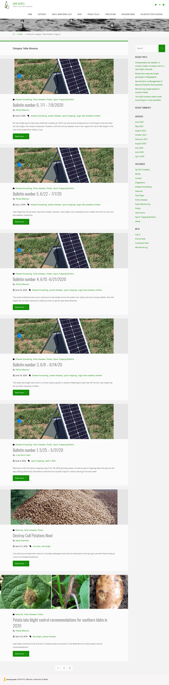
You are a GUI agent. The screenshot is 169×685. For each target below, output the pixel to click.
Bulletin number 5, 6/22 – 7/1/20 (37, 194)
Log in (137, 234)
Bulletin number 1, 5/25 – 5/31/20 (38, 450)
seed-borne (140, 213)
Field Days (139, 195)
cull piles (36, 546)
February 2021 (141, 139)
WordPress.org (141, 247)
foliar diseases (39, 99)
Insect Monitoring (142, 204)
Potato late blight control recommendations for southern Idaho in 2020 (60, 623)
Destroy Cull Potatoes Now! (33, 535)
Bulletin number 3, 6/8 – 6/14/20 (37, 364)
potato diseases (54, 116)
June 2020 (139, 152)
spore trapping (68, 116)
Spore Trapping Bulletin (63, 99)
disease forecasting (39, 116)
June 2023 (139, 122)
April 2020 (139, 156)
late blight (46, 546)
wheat (137, 221)
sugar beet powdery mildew (88, 116)
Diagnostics (140, 183)
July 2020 (139, 148)
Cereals (138, 178)
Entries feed (140, 239)
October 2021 (141, 135)
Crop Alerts (19, 3)
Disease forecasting (23, 99)
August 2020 (140, 143)
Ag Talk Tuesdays (142, 169)
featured (19, 530)
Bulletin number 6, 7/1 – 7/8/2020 (38, 105)
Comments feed (141, 243)
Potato (20, 34)
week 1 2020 (50, 461)
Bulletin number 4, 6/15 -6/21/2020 (39, 279)
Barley (138, 174)
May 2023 (139, 126)
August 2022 (140, 131)
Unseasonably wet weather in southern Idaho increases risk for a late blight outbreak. (149, 66)
